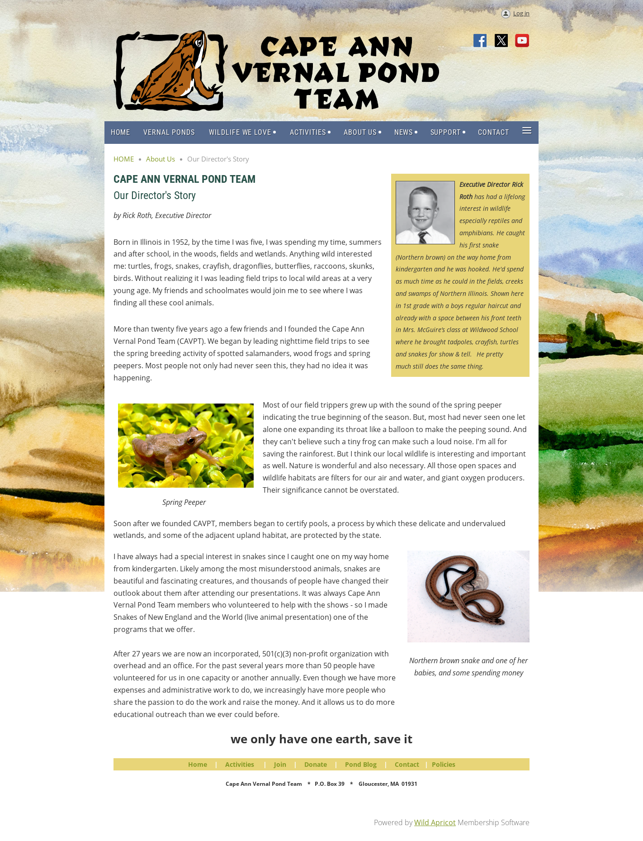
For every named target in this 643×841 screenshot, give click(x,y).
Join (280, 764)
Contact (407, 764)
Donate (315, 764)
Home (197, 764)
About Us (160, 158)
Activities (239, 764)
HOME (123, 158)
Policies (443, 764)
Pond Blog (361, 764)
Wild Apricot (435, 822)
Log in (521, 13)
